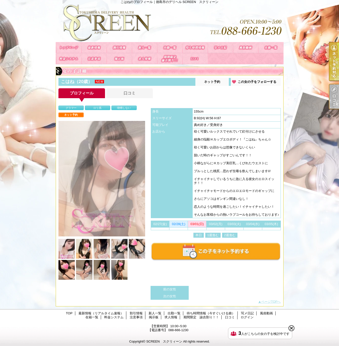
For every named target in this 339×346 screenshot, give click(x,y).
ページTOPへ (271, 301)
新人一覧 (144, 47)
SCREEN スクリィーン (164, 341)
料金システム (68, 58)
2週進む (229, 235)
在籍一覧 (270, 47)
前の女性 (169, 289)
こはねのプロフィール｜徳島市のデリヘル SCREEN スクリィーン (170, 23)
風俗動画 (245, 47)
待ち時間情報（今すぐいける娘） (195, 47)
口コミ (195, 58)
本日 (198, 235)
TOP (68, 47)
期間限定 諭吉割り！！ (169, 58)
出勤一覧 (169, 47)
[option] (101, 178)
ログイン (247, 317)
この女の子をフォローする (257, 82)
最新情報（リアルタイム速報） (93, 47)
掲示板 (119, 58)
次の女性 (169, 296)
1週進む (213, 235)
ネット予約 (212, 82)
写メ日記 (220, 47)
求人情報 (144, 58)
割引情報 (119, 47)
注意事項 (93, 58)
